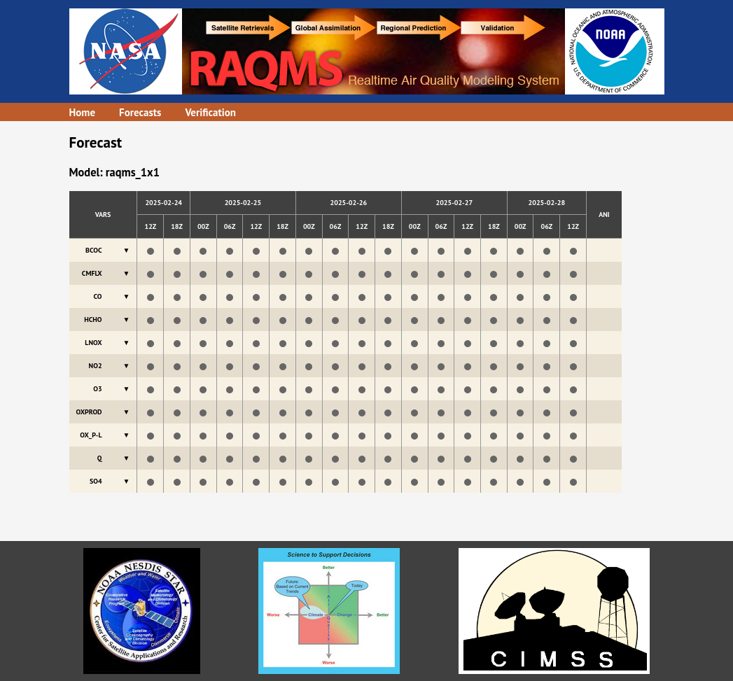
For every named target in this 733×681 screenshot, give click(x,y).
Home (82, 112)
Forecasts (140, 112)
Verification (210, 112)
